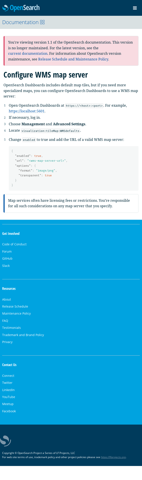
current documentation (27, 53)
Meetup (8, 404)
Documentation (23, 22)
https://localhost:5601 (27, 111)
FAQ (5, 321)
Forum (7, 251)
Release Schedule (15, 306)
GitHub (7, 258)
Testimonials (11, 328)
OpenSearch (21, 8)
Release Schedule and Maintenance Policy (73, 59)
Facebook (9, 411)
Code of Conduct (14, 244)
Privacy (7, 342)
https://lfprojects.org (113, 457)
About (6, 299)
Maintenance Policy (16, 313)
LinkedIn (8, 390)
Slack (6, 266)
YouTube (8, 397)
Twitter (7, 383)
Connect (8, 376)
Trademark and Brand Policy (23, 335)
